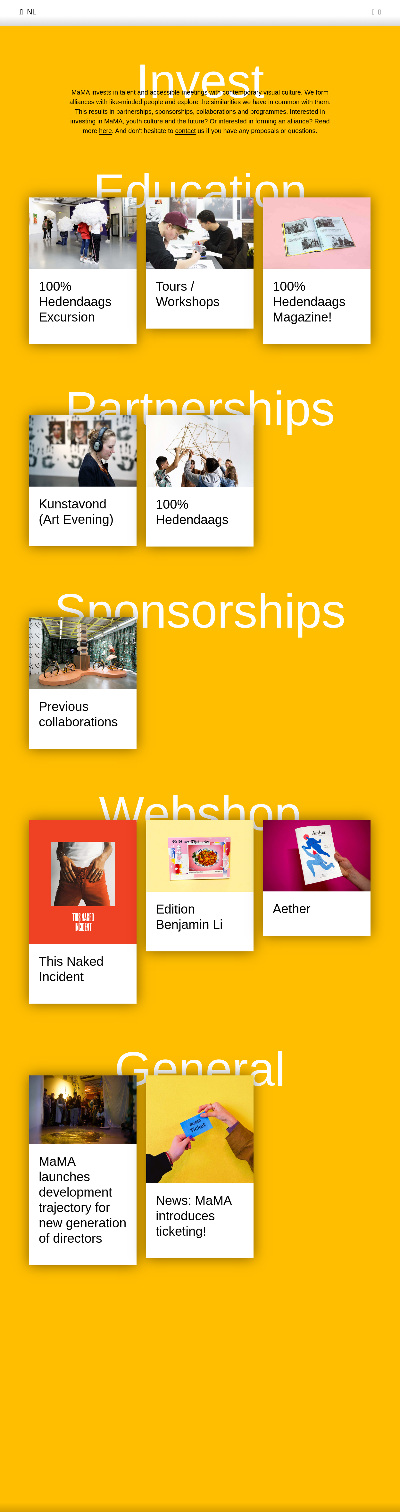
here (105, 130)
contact (185, 130)
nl (31, 12)
